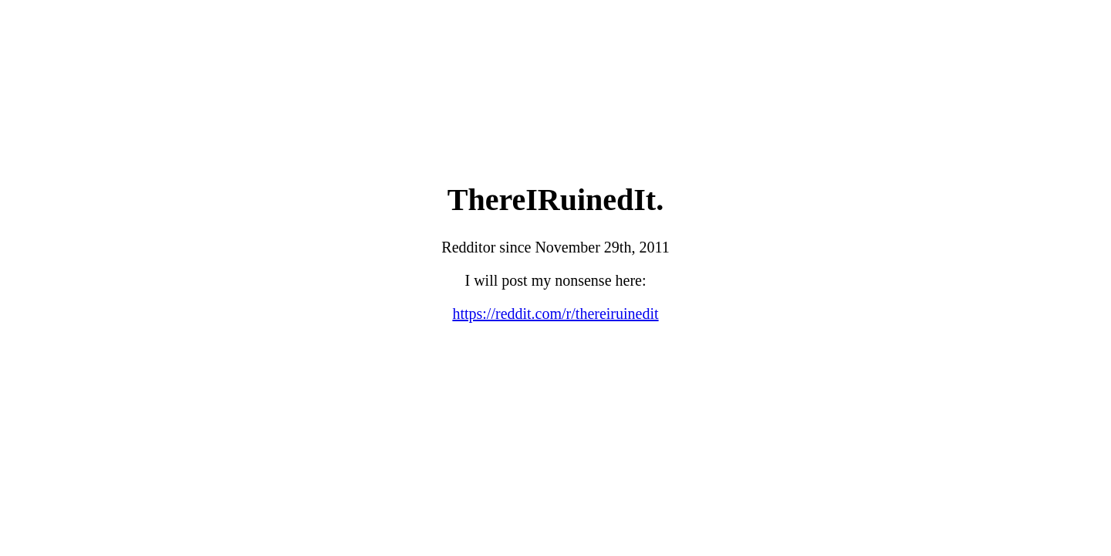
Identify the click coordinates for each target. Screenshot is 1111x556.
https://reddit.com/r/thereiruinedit (555, 313)
